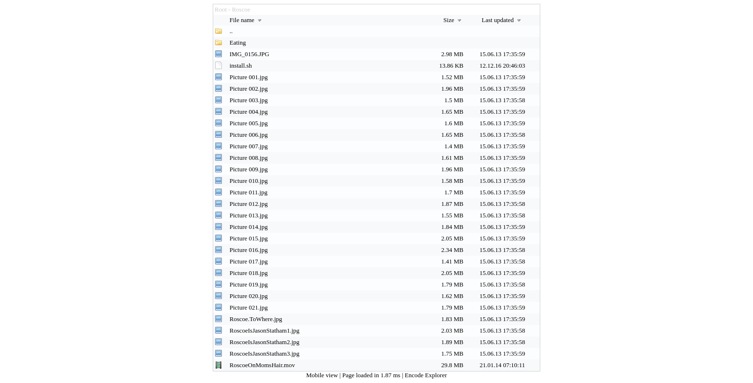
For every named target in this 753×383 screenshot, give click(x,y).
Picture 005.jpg (248, 123)
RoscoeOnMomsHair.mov (262, 365)
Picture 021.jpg (248, 307)
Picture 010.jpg (248, 180)
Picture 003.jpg (248, 100)
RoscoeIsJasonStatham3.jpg (265, 353)
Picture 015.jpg (248, 238)
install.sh (241, 65)
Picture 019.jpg (248, 284)
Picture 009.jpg (248, 169)
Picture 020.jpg (248, 295)
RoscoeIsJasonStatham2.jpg (265, 342)
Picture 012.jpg (248, 203)
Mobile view (323, 375)
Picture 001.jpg (248, 77)
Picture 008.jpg (248, 157)
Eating (238, 42)
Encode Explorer (426, 375)
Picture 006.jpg (248, 134)
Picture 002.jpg (248, 88)
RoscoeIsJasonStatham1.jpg (265, 330)
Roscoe (241, 9)
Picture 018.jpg (248, 272)
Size (453, 20)
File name (247, 20)
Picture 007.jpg (248, 146)
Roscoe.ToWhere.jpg (256, 319)
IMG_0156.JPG (249, 54)
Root (221, 9)
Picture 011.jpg (248, 192)
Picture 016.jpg (248, 249)
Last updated (502, 20)
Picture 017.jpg (248, 261)
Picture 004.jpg (248, 111)
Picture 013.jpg (248, 215)
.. (231, 31)
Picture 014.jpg (248, 226)
